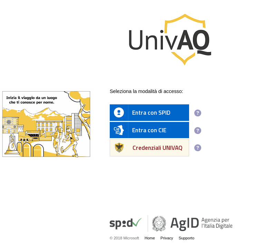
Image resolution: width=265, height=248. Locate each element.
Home (150, 238)
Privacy (166, 238)
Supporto (187, 238)
